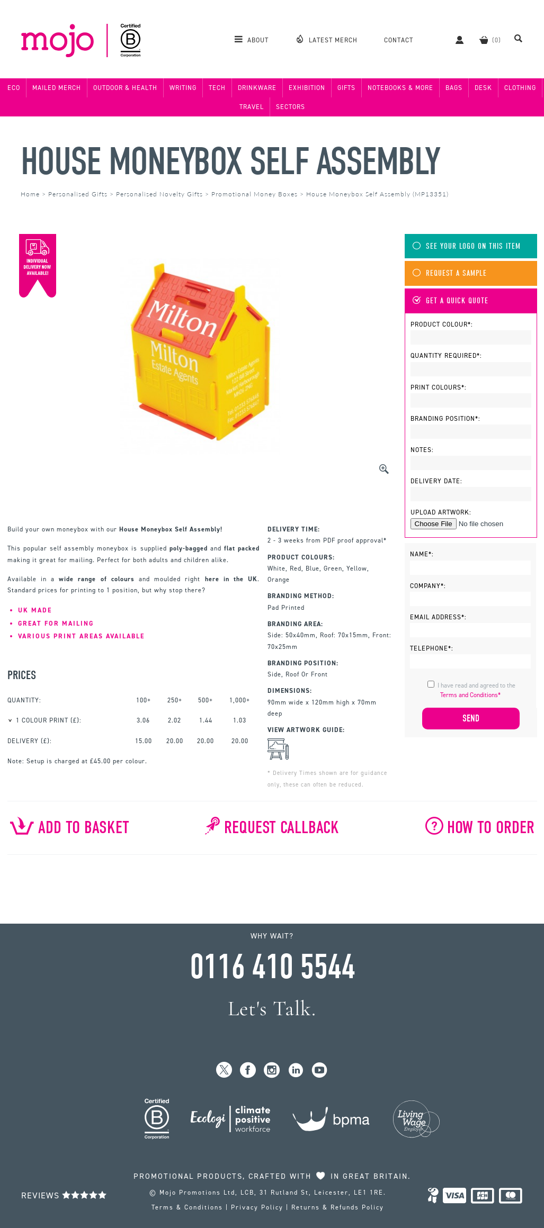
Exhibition (307, 88)
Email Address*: (438, 617)
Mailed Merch (56, 88)
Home (30, 194)
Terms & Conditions (187, 1207)
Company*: (428, 586)
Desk (483, 88)
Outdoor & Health (125, 88)
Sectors (290, 107)
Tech (217, 88)
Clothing (520, 88)
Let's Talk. (272, 1009)
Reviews (64, 1195)
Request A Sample (450, 273)
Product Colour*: (442, 324)
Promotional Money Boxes (254, 194)
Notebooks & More (400, 88)
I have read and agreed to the (476, 690)
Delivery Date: (436, 481)
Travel (251, 107)
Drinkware (257, 88)
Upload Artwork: (441, 512)
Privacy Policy (257, 1207)
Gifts (346, 88)
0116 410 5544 (272, 967)
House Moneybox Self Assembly (230, 161)
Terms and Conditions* (470, 695)
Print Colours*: (439, 387)
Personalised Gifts (78, 194)
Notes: (422, 450)
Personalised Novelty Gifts (159, 194)
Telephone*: (431, 648)
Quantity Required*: (446, 355)
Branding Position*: (445, 418)
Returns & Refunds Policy (337, 1207)
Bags (453, 88)
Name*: (422, 554)
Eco (13, 88)
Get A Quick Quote (450, 300)
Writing (183, 88)
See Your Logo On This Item (467, 246)
